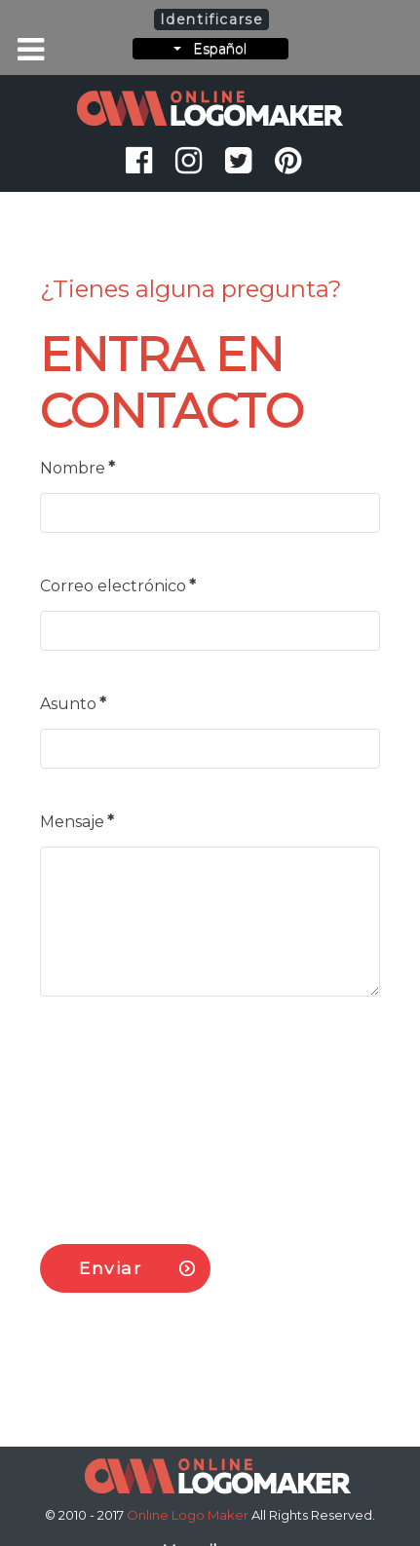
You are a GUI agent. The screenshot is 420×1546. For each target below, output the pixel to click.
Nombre (77, 468)
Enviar (110, 1268)
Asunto (73, 704)
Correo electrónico (118, 586)
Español (210, 48)
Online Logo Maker (189, 1515)
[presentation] (188, 1112)
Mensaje (77, 821)
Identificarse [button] (212, 19)
